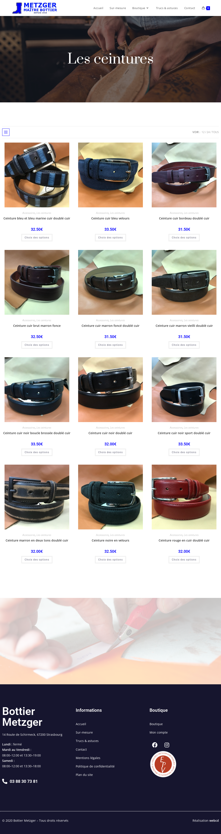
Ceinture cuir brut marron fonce (37, 326)
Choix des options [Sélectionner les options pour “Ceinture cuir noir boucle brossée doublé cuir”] (37, 452)
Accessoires (28, 213)
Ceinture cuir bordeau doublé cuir (184, 218)
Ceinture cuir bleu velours (110, 218)
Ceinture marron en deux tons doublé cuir (37, 540)
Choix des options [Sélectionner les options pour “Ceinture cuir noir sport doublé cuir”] (184, 452)
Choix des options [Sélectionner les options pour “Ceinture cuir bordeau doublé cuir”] (184, 237)
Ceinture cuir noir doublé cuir (110, 433)
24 (208, 132)
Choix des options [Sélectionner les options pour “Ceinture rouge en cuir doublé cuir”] (184, 559)
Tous (215, 132)
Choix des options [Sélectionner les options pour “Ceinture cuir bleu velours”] (110, 237)
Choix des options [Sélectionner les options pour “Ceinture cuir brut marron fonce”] (37, 344)
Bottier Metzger (22, 716)
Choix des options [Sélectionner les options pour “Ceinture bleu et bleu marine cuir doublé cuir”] (37, 237)
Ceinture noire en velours (110, 540)
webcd (214, 820)
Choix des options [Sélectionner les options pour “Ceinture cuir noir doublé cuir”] (110, 452)
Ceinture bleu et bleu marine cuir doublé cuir (36, 218)
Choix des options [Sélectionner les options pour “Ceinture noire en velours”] (110, 559)
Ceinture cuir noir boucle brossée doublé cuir (36, 433)
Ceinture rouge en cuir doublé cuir (184, 540)
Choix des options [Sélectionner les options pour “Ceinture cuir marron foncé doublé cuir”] (110, 344)
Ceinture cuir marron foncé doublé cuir (110, 326)
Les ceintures (43, 213)
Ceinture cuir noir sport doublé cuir (184, 433)
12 (203, 132)
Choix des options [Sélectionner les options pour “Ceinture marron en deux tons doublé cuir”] (37, 559)
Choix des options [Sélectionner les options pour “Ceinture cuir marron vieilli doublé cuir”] (184, 344)
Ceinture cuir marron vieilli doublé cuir (184, 326)
